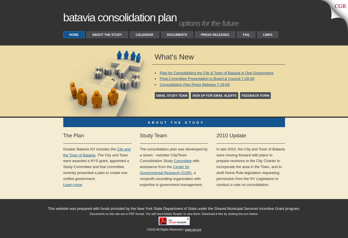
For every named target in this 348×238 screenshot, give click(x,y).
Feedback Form (255, 95)
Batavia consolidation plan (120, 17)
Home (74, 34)
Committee (183, 161)
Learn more (72, 185)
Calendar (144, 34)
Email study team (171, 95)
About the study (107, 34)
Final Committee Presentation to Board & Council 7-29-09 (207, 78)
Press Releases (215, 34)
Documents (177, 34)
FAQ (246, 34)
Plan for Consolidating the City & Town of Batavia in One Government (217, 73)
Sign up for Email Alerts (214, 95)
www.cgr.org (193, 229)
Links (267, 34)
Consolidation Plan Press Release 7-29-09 (195, 84)
